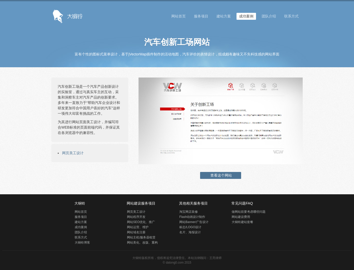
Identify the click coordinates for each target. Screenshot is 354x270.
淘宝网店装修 (188, 212)
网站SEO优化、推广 (141, 222)
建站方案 (224, 16)
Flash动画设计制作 (192, 217)
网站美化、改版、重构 (142, 242)
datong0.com (174, 262)
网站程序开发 (136, 217)
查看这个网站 (220, 175)
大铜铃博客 (82, 242)
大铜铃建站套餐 (242, 222)
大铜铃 (137, 258)
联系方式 (291, 16)
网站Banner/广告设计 (194, 222)
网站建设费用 (241, 217)
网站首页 (178, 16)
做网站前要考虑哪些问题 (249, 212)
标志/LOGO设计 (190, 227)
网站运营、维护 (138, 227)
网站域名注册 (136, 232)
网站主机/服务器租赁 (141, 237)
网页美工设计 (73, 153)
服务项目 (201, 16)
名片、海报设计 (190, 232)
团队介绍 (269, 16)
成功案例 (246, 16)
